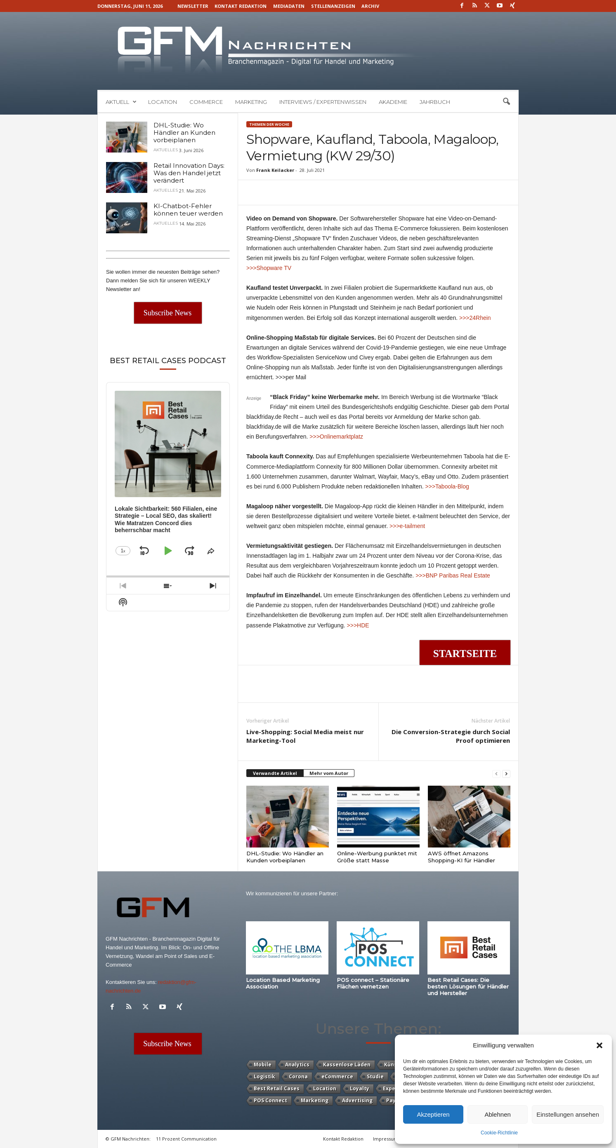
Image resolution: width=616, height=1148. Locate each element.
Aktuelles (165, 150)
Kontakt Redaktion (241, 6)
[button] (599, 1045)
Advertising (357, 1100)
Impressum (385, 1139)
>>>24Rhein (475, 318)
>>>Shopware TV (268, 268)
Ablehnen (497, 1114)
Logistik (264, 1076)
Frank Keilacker (275, 170)
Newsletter (192, 6)
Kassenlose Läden (347, 1064)
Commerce (206, 102)
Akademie (393, 102)
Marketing (251, 102)
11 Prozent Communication (186, 1139)
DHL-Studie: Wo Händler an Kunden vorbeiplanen (284, 857)
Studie (375, 1076)
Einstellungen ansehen (567, 1114)
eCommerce (337, 1076)
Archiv (370, 6)
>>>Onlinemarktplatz (336, 436)
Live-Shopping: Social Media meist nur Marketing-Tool (305, 736)
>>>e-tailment (407, 526)
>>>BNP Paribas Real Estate (452, 575)
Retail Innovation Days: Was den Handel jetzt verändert (188, 173)
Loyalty (359, 1088)
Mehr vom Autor (328, 773)
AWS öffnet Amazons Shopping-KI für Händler (461, 857)
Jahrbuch (435, 102)
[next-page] (506, 773)
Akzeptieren (433, 1114)
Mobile (262, 1064)
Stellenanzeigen (333, 6)
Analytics (297, 1064)
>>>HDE (358, 625)
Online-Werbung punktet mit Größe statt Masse (377, 857)
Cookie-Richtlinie (499, 1133)
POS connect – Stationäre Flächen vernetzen (373, 983)
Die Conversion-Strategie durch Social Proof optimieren (451, 736)
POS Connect (270, 1100)
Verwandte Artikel (275, 773)
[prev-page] (496, 773)
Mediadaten (288, 6)
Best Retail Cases (277, 1088)
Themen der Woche (269, 124)
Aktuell (121, 102)
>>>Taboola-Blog (447, 486)
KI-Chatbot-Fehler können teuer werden (188, 209)
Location (162, 102)
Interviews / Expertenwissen (322, 102)
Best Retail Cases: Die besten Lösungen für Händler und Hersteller (468, 986)
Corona (298, 1076)
